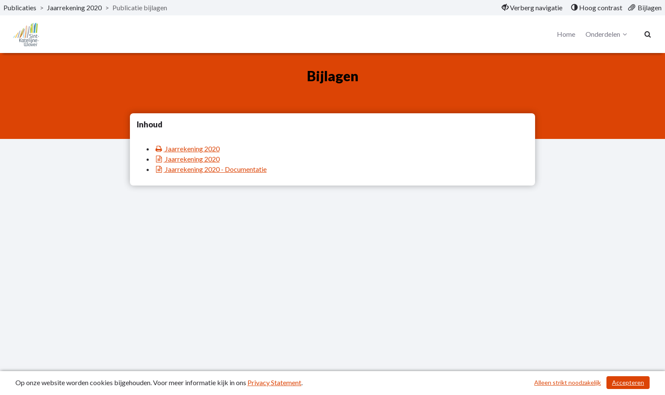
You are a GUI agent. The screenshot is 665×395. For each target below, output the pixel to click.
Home (566, 34)
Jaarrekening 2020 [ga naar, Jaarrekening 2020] (74, 7)
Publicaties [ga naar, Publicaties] (19, 7)
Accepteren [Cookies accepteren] (628, 382)
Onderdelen (608, 34)
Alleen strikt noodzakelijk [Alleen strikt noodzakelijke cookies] (567, 382)
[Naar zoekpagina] (648, 34)
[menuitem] (532, 7)
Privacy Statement (274, 382)
